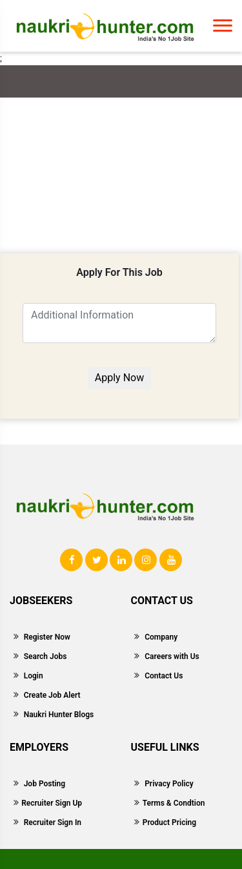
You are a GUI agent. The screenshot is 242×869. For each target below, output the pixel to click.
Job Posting (44, 783)
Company (161, 637)
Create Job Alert (52, 695)
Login (33, 675)
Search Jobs (45, 656)
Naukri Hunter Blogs (59, 714)
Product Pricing (169, 822)
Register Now (47, 637)
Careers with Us (172, 656)
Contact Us (164, 675)
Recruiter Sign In (52, 822)
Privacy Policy (169, 783)
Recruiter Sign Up (51, 803)
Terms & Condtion (174, 803)
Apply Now (119, 378)
